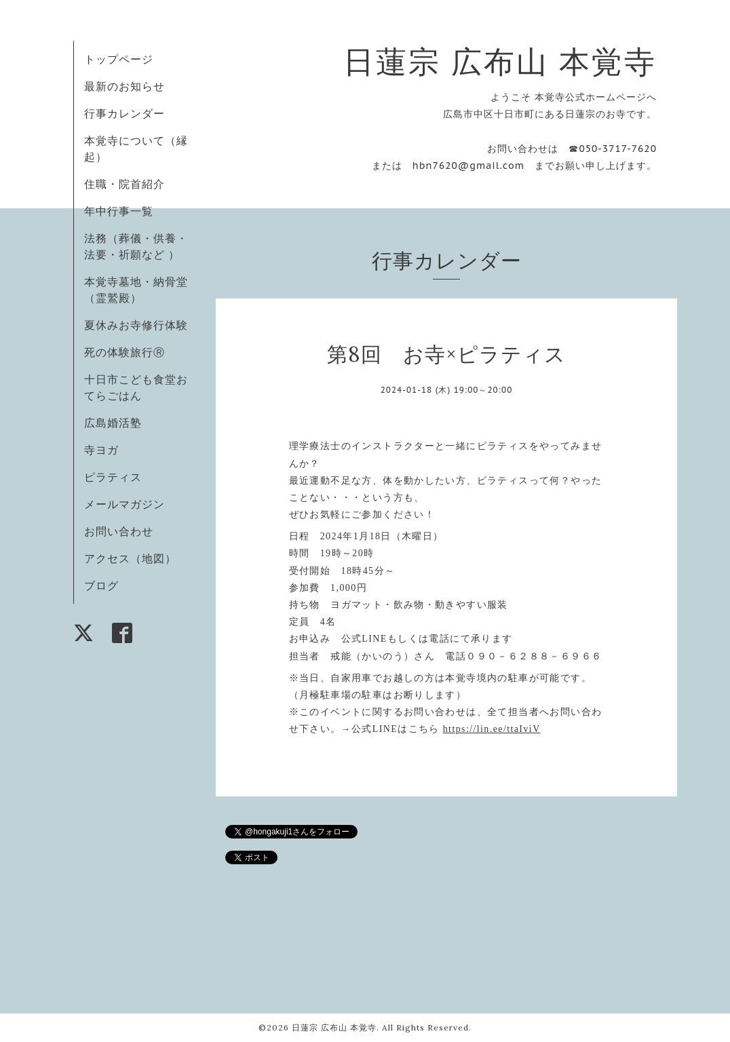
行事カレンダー (124, 113)
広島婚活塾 (113, 422)
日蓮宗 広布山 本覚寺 (500, 61)
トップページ (118, 59)
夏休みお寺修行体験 (136, 325)
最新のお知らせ (124, 86)
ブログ (101, 585)
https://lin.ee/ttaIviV (492, 729)
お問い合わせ (118, 531)
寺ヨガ (101, 450)
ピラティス (113, 477)
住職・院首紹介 (124, 184)
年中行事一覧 (118, 211)
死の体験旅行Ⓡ (124, 352)
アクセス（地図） (130, 558)
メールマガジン (124, 504)
